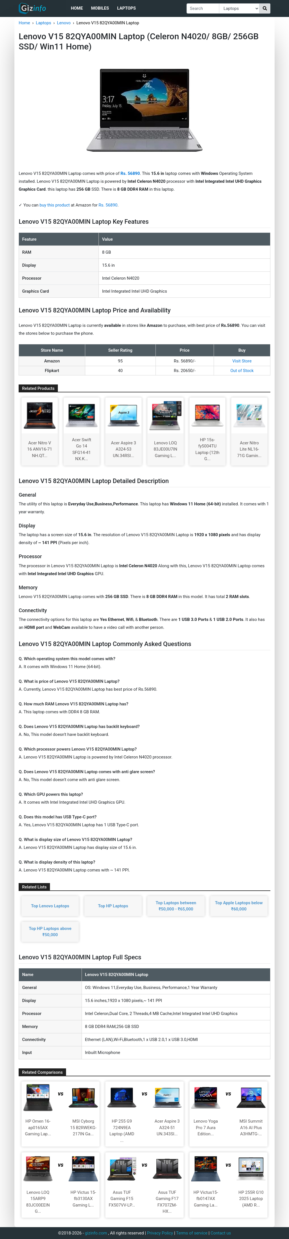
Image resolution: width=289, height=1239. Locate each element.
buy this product (55, 205)
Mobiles (100, 8)
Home (77, 8)
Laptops (126, 8)
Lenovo (64, 22)
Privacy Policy (160, 1233)
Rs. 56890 (107, 205)
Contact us (221, 1233)
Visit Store (241, 361)
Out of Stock (241, 370)
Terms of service (191, 1233)
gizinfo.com (96, 1233)
